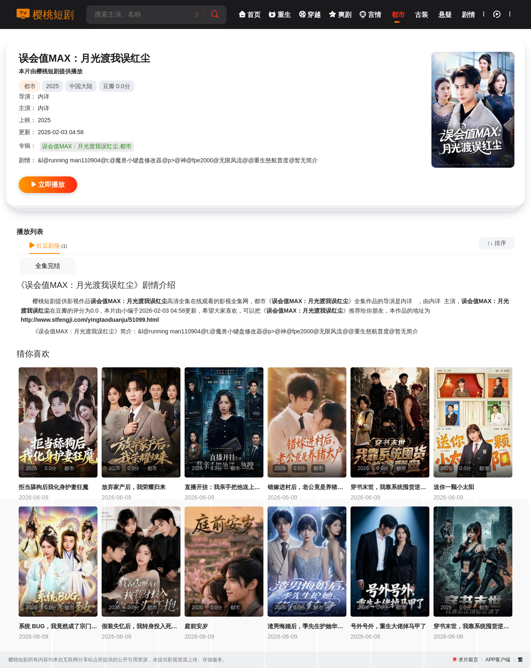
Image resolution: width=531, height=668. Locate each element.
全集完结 (47, 265)
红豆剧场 (44, 245)
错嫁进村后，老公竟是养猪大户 (307, 487)
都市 (30, 86)
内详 (43, 96)
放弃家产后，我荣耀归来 (134, 487)
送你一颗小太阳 (454, 487)
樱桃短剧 (45, 14)
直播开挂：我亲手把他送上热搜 (224, 487)
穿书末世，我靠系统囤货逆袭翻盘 (390, 487)
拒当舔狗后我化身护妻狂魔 (53, 487)
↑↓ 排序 (496, 243)
